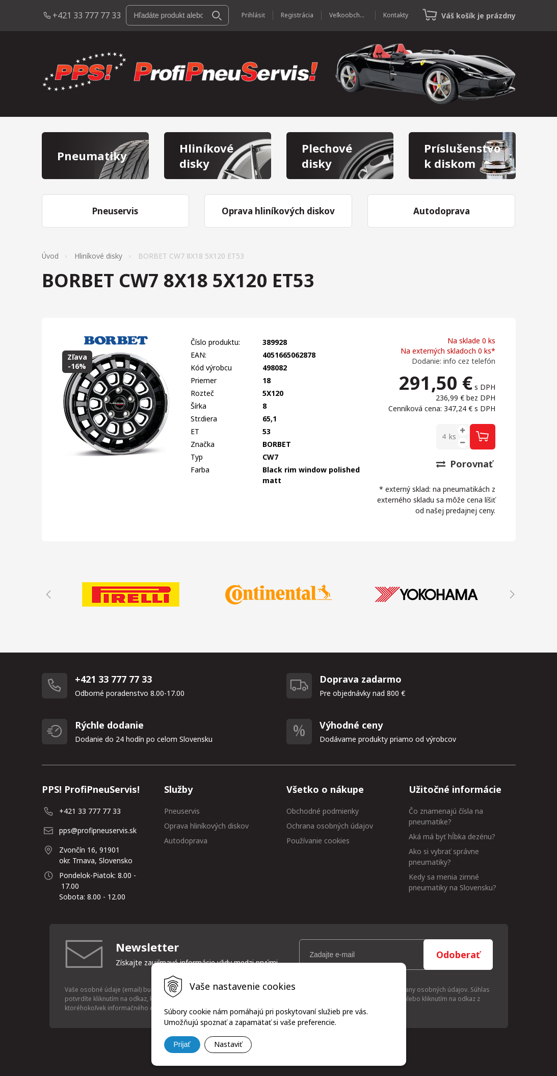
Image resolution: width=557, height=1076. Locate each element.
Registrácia (297, 15)
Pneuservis (182, 811)
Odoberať (458, 954)
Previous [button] (47, 594)
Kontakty (395, 15)
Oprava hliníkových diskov (206, 826)
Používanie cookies (318, 840)
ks (452, 436)
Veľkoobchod (348, 15)
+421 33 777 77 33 (86, 15)
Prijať (182, 1044)
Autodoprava (185, 840)
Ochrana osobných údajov (329, 826)
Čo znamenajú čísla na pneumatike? (446, 816)
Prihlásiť (253, 15)
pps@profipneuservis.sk (98, 830)
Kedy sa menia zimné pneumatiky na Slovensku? (452, 882)
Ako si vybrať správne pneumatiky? (444, 856)
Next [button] (511, 594)
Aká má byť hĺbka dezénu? (452, 836)
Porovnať (464, 464)
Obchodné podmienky (322, 811)
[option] (131, 594)
